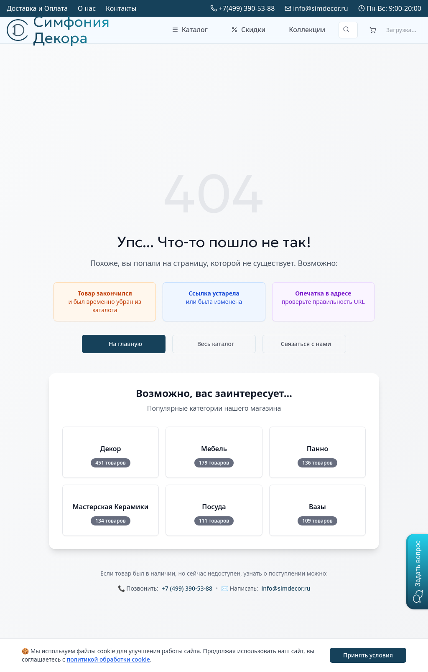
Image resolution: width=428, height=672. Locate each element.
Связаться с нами (306, 344)
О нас (87, 8)
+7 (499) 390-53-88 (187, 588)
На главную (125, 344)
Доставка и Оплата (37, 8)
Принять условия (368, 655)
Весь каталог (215, 344)
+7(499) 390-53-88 (247, 8)
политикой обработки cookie (108, 659)
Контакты (121, 8)
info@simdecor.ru (320, 8)
